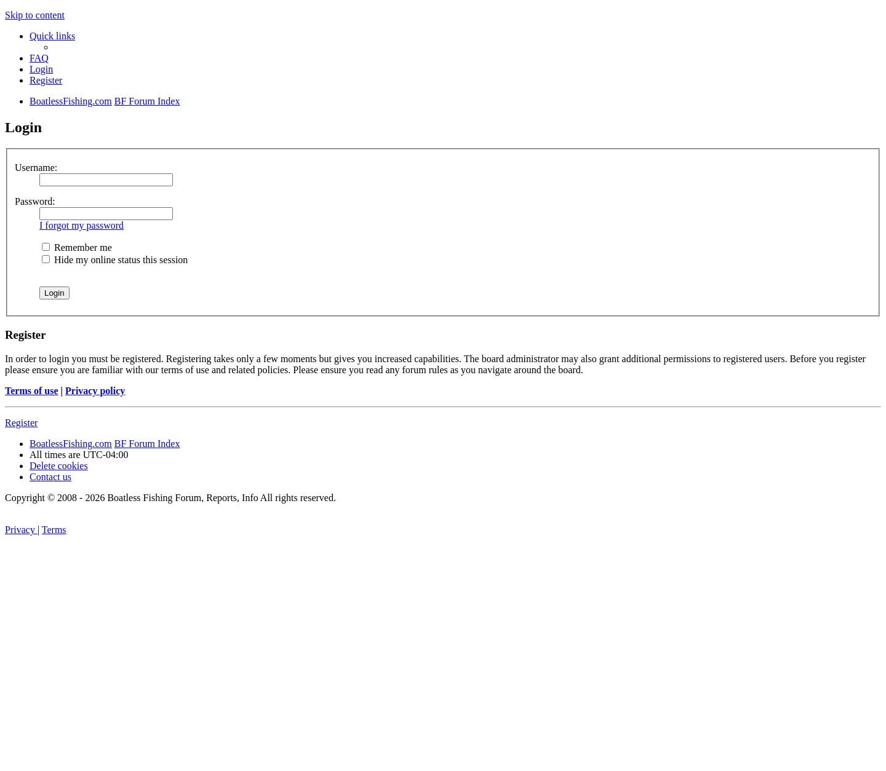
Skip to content (35, 15)
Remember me (77, 247)
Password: (35, 201)
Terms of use (31, 391)
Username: (36, 167)
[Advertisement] (443, 679)
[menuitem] (39, 58)
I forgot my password (81, 225)
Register (21, 422)
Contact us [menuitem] (50, 477)
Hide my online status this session (115, 260)
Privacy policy (95, 391)
